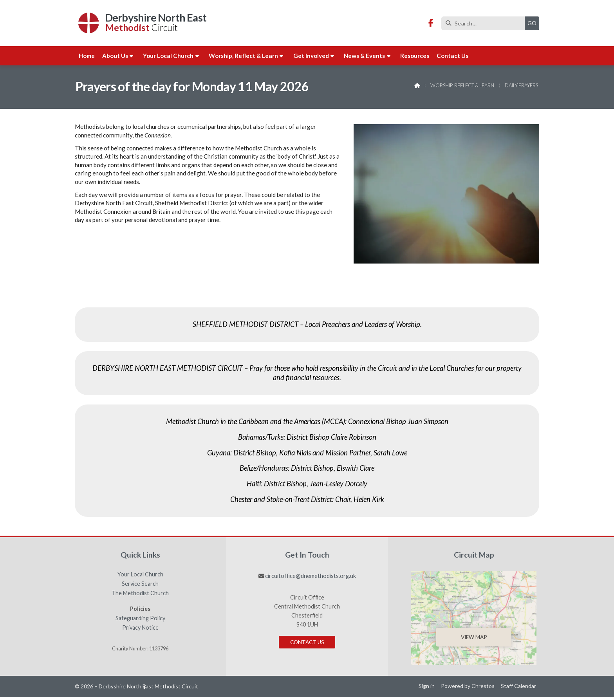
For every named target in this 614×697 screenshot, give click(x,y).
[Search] (485, 23)
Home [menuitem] (87, 55)
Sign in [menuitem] (427, 686)
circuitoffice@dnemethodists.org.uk (310, 575)
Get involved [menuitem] (311, 55)
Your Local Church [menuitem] (168, 55)
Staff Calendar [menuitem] (518, 686)
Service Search (140, 584)
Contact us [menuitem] (452, 55)
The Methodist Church (140, 593)
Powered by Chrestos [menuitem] (468, 686)
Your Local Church (140, 574)
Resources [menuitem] (414, 55)
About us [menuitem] (115, 55)
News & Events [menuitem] (364, 55)
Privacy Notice (140, 628)
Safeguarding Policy (140, 618)
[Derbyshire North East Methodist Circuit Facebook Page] (430, 23)
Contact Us (307, 642)
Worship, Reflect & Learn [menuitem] (243, 55)
